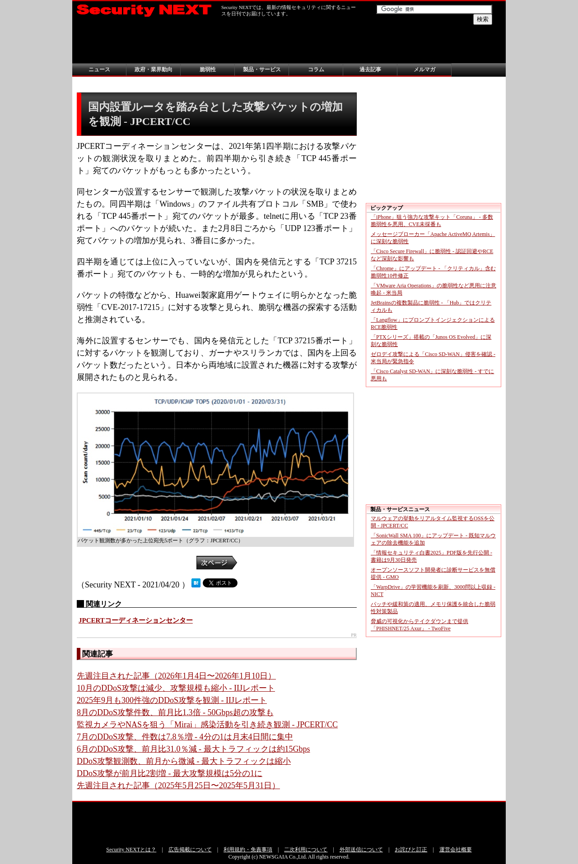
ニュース (99, 69)
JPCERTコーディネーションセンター (136, 620)
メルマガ (424, 69)
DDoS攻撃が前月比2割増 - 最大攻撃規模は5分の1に (169, 773)
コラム (316, 69)
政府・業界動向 (153, 69)
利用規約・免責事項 (248, 849)
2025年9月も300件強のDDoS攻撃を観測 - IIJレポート (172, 700)
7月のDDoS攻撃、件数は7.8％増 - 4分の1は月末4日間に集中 (185, 736)
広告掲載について (190, 849)
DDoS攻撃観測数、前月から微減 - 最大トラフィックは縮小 (184, 761)
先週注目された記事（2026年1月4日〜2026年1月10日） (176, 675)
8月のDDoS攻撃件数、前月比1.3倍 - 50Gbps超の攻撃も (175, 712)
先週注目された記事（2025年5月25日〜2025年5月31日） (178, 785)
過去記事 (370, 69)
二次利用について (305, 849)
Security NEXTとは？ (131, 849)
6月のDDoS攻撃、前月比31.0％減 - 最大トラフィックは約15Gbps (193, 748)
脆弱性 (208, 69)
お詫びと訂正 (411, 849)
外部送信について (361, 849)
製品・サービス (262, 69)
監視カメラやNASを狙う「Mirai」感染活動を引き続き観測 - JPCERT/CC (207, 724)
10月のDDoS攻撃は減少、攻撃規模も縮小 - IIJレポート (176, 688)
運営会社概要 (455, 849)
